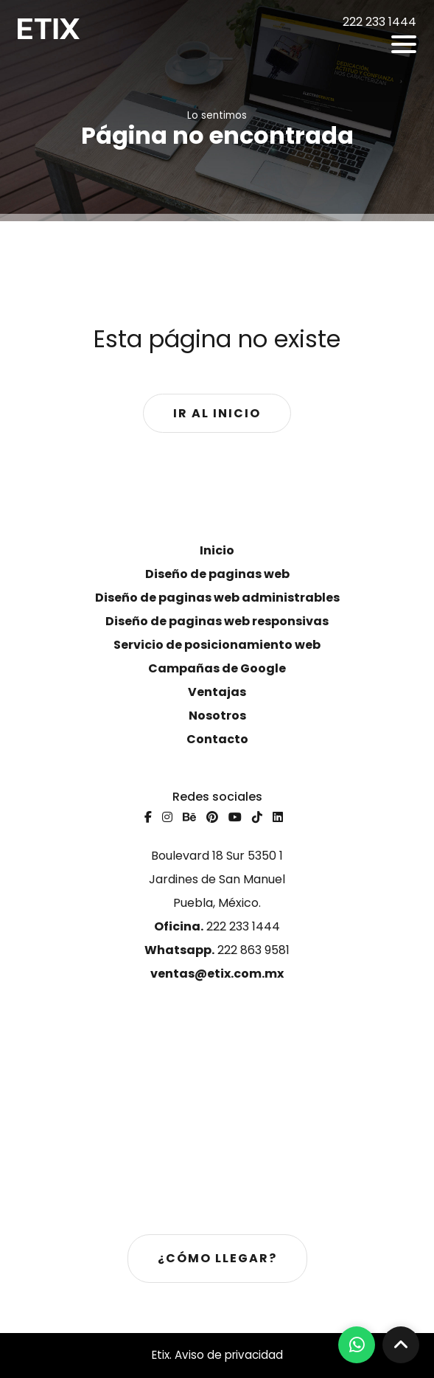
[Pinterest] (212, 817)
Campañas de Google (217, 668)
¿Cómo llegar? (217, 1258)
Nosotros (217, 715)
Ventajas (217, 691)
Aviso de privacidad (229, 1355)
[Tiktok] (257, 817)
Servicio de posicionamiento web (217, 644)
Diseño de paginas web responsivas (217, 621)
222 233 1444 (217, 926)
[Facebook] (148, 817)
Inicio (217, 550)
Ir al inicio (217, 413)
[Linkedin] (278, 817)
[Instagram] (167, 817)
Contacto (217, 739)
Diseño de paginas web (217, 574)
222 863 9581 (217, 950)
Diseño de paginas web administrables (217, 597)
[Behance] (189, 817)
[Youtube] (235, 817)
